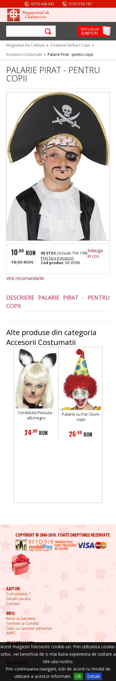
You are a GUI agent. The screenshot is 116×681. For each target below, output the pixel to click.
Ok (78, 676)
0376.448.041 (42, 3)
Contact (13, 603)
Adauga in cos (95, 253)
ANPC (11, 633)
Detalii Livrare (18, 598)
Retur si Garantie (20, 618)
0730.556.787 (80, 3)
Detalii (93, 676)
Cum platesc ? (18, 594)
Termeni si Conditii (22, 623)
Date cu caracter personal (29, 628)
